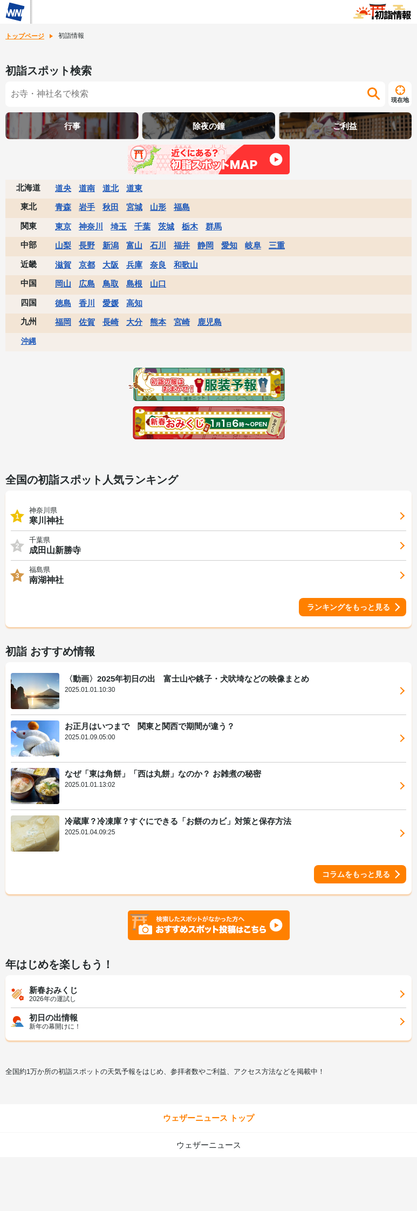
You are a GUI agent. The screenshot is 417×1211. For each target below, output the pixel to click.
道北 (110, 188)
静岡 (205, 245)
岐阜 (253, 245)
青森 (63, 207)
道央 (63, 188)
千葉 (142, 226)
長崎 (110, 321)
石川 (158, 245)
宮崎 (182, 321)
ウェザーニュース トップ (208, 1117)
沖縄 (28, 341)
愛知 (229, 245)
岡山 (63, 283)
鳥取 (110, 283)
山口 (158, 283)
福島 (182, 207)
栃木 (190, 226)
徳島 (63, 303)
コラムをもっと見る (356, 874)
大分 (134, 321)
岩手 (87, 207)
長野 (87, 245)
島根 (134, 283)
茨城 (166, 226)
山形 (158, 207)
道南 (87, 188)
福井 (182, 245)
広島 (87, 283)
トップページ (24, 36)
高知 (134, 303)
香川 (87, 303)
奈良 (158, 264)
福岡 (63, 321)
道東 (134, 188)
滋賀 (63, 264)
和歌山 (186, 264)
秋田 (110, 207)
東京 (63, 226)
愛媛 (110, 303)
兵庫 (134, 264)
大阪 (110, 264)
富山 (134, 245)
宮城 (134, 207)
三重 (277, 245)
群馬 (214, 226)
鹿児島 (209, 321)
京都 (87, 264)
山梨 (63, 245)
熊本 (158, 321)
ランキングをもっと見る (348, 607)
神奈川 (91, 226)
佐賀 (87, 321)
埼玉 (119, 226)
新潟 (110, 245)
